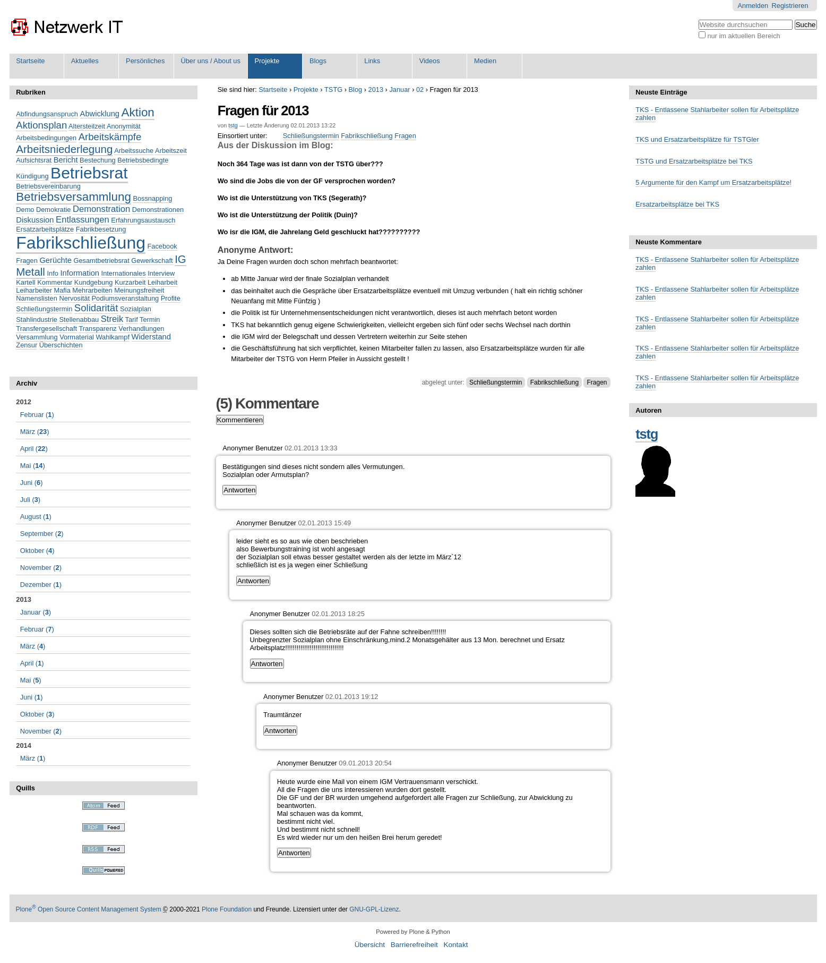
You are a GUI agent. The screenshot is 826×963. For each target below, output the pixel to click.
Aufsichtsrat (33, 160)
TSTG (333, 89)
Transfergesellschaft (46, 329)
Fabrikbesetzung (101, 229)
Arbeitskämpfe (110, 136)
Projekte (266, 61)
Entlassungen (82, 220)
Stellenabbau (79, 319)
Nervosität (74, 298)
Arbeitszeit (171, 151)
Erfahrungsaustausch (143, 220)
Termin (150, 319)
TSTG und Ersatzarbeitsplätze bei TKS (693, 161)
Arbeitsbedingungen (46, 138)
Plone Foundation (227, 909)
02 (420, 89)
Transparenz (97, 329)
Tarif (131, 319)
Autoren (648, 410)
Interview (161, 273)
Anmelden (753, 6)
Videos (429, 61)
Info (52, 273)
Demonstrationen (158, 210)
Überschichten (61, 345)
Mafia (62, 290)
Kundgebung (93, 282)
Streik (112, 319)
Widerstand (151, 337)
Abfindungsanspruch (47, 114)
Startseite (30, 61)
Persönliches (145, 61)
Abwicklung (99, 113)
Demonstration (101, 209)
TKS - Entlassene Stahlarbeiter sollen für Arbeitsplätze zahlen (717, 114)
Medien (485, 61)
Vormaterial (76, 337)
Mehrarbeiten (92, 290)
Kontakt (455, 945)
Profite (170, 298)
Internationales (123, 273)
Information (79, 273)
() (37, 415)
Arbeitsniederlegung (64, 149)
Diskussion (35, 220)
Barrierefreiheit (414, 945)
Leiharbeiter (34, 290)
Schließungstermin (311, 136)
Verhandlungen (141, 329)
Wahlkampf (113, 337)
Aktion (138, 112)
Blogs (317, 61)
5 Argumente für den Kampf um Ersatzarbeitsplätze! (713, 182)
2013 (375, 89)
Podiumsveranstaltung (125, 298)
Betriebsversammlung (73, 196)
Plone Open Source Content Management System (88, 909)
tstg (233, 125)
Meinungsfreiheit (139, 290)
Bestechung (98, 160)
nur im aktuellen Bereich (743, 36)
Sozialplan (135, 309)
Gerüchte (55, 260)
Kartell (25, 282)
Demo (25, 210)
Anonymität (124, 126)
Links (372, 61)
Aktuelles (85, 61)
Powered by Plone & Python (413, 931)
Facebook (162, 246)
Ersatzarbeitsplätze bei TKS (677, 204)
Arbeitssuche (133, 151)
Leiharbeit (162, 282)
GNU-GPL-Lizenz (374, 909)
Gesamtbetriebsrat (102, 261)
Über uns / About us (210, 61)
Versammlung (36, 337)
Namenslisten (36, 298)
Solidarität (96, 307)
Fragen (405, 136)
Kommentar (54, 282)
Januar (399, 89)
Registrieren (790, 6)
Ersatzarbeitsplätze (45, 229)
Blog (356, 89)
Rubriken (30, 92)
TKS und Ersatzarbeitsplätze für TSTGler (697, 139)
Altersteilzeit (86, 126)
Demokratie (53, 210)
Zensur (26, 345)
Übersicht (370, 945)
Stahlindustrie (36, 319)
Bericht (66, 160)
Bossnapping (152, 198)
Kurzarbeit (130, 282)
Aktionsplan (41, 125)
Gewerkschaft (152, 261)
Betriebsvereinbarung (48, 186)
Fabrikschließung (366, 136)
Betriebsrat (88, 173)
